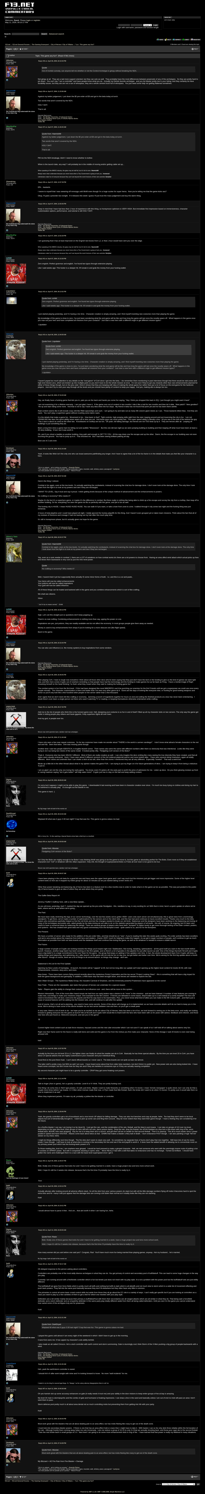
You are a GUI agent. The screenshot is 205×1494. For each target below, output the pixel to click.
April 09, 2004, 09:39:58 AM (52, 841)
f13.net (7, 44)
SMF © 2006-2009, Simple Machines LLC (111, 1492)
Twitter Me (41, 121)
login (28, 20)
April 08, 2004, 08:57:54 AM (52, 476)
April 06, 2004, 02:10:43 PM (52, 61)
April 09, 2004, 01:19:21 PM (52, 1205)
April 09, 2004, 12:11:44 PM (52, 1078)
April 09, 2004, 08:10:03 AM (52, 814)
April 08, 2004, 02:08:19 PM (52, 610)
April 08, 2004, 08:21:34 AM (52, 449)
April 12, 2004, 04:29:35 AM (52, 1230)
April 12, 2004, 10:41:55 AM (52, 1364)
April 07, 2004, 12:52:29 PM (52, 236)
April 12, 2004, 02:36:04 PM (52, 1419)
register (36, 20)
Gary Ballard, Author (45, 120)
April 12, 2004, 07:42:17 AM (52, 1264)
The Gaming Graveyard (40, 44)
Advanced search (56, 34)
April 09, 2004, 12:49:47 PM (52, 1161)
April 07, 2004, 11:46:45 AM (52, 127)
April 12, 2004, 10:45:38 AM (52, 1388)
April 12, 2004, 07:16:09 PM (52, 1443)
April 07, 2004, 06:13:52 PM (52, 291)
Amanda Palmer (74, 467)
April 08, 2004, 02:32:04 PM (52, 643)
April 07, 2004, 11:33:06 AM (52, 91)
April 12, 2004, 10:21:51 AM (52, 1317)
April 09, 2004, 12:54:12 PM (52, 1186)
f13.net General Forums (21, 44)
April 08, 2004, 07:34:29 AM (52, 395)
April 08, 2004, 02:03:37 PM (52, 537)
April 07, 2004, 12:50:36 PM (52, 204)
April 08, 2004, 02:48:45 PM (52, 675)
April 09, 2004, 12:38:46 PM (52, 1111)
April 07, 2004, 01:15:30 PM (52, 258)
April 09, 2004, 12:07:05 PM (52, 1048)
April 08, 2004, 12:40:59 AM (52, 334)
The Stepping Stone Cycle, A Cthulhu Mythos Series (60, 118)
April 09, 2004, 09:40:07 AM (52, 873)
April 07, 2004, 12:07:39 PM (52, 182)
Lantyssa (116, 469)
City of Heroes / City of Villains (62, 44)
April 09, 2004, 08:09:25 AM (52, 780)
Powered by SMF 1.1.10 (88, 1492)
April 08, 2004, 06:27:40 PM (52, 707)
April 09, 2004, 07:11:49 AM (52, 737)
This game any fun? (87, 44)
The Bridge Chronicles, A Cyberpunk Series (57, 117)
